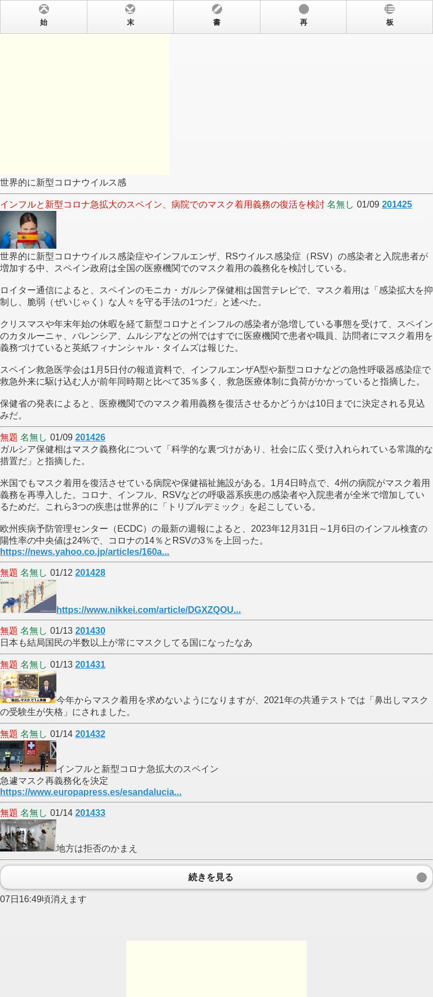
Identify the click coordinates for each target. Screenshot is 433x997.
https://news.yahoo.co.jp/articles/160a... (85, 552)
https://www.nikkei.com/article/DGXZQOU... (148, 610)
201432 (90, 734)
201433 (90, 813)
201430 (90, 631)
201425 (397, 204)
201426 (90, 437)
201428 (90, 572)
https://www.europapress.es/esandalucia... (91, 792)
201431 (90, 664)
